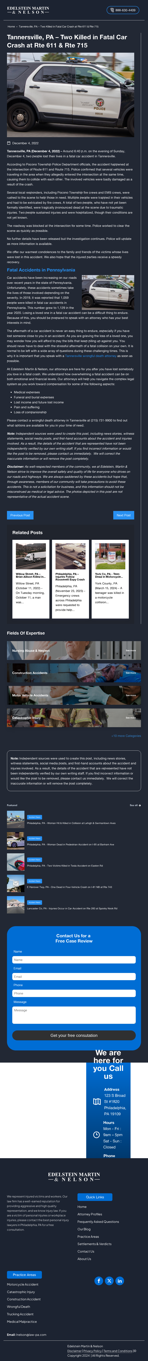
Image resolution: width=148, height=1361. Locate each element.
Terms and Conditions (118, 1351)
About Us (84, 1259)
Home (11, 26)
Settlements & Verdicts (94, 1244)
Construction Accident (24, 1299)
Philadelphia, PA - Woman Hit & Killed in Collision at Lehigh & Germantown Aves (71, 823)
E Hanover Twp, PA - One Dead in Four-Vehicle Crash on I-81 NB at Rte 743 (69, 886)
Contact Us (85, 1251)
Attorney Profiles (89, 1214)
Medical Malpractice (22, 1321)
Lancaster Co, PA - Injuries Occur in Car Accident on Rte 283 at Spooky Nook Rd (72, 908)
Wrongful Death (18, 1307)
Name (18, 951)
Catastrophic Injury (21, 1292)
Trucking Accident (20, 1314)
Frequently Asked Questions (98, 1222)
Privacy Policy (92, 1351)
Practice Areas (88, 1236)
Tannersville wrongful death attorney (90, 356)
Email (17, 968)
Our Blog (84, 1229)
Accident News (34, 817)
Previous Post (20, 515)
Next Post (124, 515)
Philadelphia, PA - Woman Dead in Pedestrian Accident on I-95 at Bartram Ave (70, 844)
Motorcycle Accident (22, 1284)
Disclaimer (74, 1351)
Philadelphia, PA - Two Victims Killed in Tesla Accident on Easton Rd (65, 865)
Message (20, 1002)
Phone (18, 985)
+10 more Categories (126, 736)
